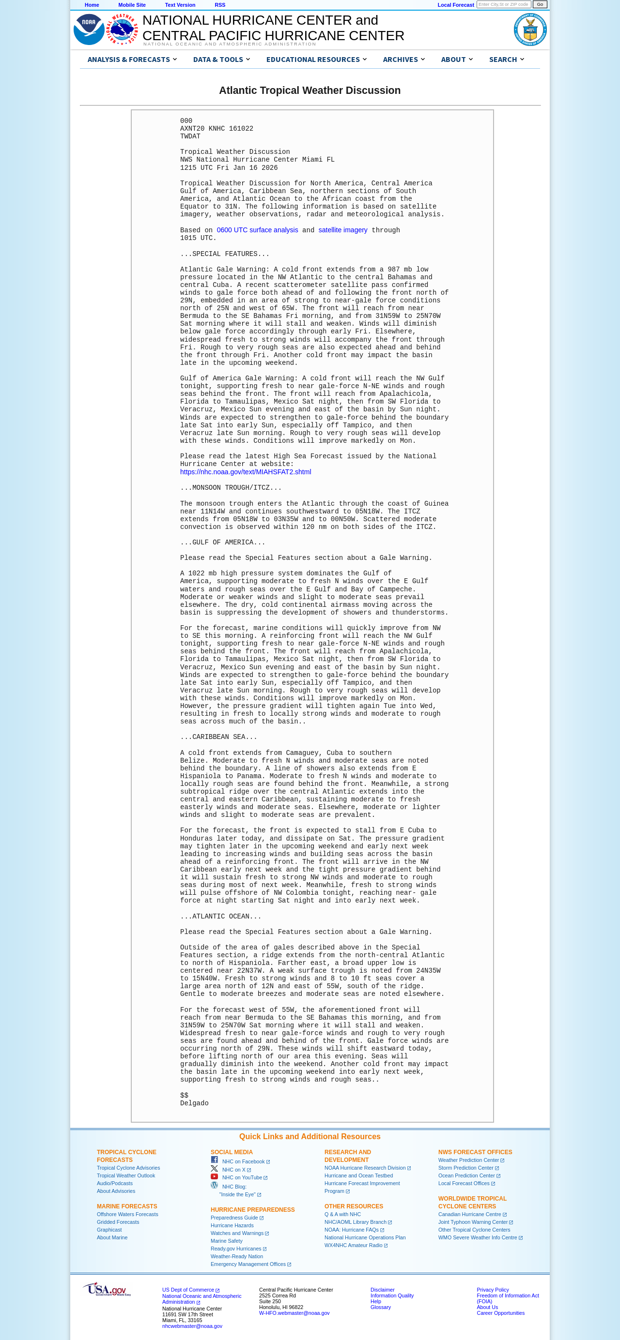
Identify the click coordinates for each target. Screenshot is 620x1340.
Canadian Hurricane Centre (469, 1213)
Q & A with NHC (343, 1213)
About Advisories (116, 1190)
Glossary (381, 1306)
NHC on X (228, 1169)
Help (376, 1300)
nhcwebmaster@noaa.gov (192, 1325)
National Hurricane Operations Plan (365, 1236)
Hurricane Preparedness (253, 1208)
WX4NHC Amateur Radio (354, 1244)
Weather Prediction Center (468, 1159)
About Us (487, 1306)
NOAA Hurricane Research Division (365, 1167)
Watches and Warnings (237, 1232)
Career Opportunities (501, 1312)
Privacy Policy (493, 1289)
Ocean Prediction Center (466, 1174)
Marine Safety (227, 1240)
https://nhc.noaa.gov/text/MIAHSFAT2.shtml (245, 471)
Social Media (232, 1151)
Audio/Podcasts (115, 1182)
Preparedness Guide (234, 1217)
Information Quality (392, 1294)
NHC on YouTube (236, 1176)
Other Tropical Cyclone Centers (474, 1229)
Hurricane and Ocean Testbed (359, 1174)
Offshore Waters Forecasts (127, 1213)
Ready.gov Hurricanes (236, 1247)
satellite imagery (343, 230)
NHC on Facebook (238, 1160)
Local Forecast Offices (464, 1182)
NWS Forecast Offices (475, 1151)
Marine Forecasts (127, 1205)
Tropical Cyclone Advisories (128, 1167)
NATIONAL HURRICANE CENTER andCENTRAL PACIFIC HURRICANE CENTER (273, 28)
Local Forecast (456, 5)
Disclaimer (383, 1289)
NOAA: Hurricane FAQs (352, 1229)
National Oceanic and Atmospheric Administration (229, 44)
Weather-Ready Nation (237, 1255)
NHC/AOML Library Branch (356, 1221)
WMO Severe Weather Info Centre (477, 1236)
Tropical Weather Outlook (126, 1174)
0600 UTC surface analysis (257, 230)
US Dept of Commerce (188, 1289)
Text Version (180, 5)
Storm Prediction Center (466, 1167)
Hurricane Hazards (232, 1224)
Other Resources (354, 1205)
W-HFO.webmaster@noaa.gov (294, 1312)
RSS (220, 5)
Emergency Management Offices (248, 1263)
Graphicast (109, 1229)
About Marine (112, 1236)
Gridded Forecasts (118, 1221)
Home (92, 5)
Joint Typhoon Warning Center (473, 1221)
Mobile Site (132, 5)
